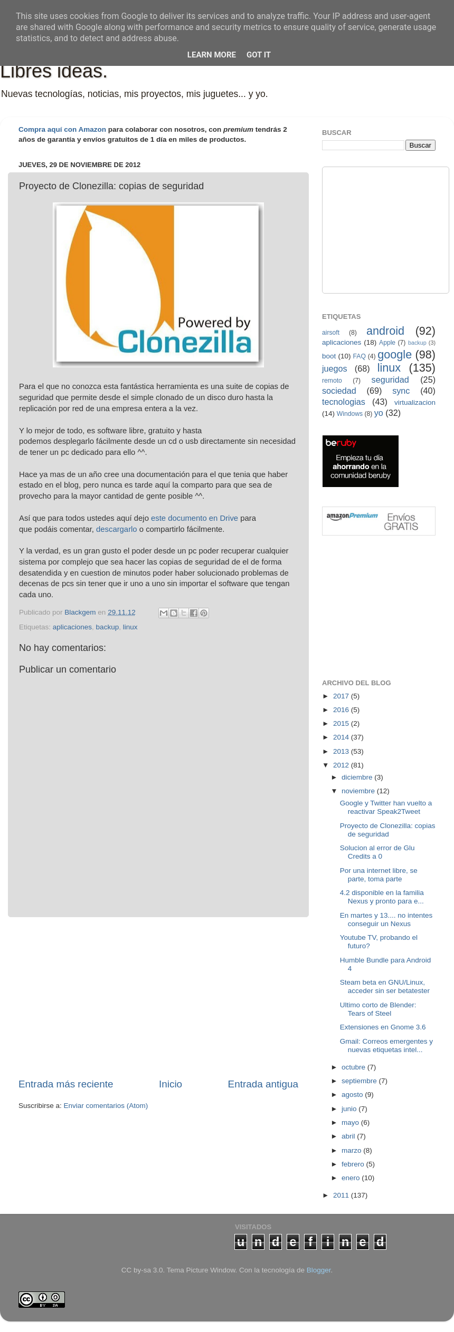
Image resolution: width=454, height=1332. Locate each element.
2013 (342, 751)
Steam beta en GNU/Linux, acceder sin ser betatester (385, 986)
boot (329, 356)
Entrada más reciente (66, 1084)
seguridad (390, 379)
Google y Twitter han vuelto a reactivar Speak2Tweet (386, 807)
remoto (332, 380)
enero (352, 1178)
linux (130, 627)
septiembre (360, 1081)
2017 (342, 696)
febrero (354, 1164)
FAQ (359, 356)
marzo (352, 1150)
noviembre (359, 791)
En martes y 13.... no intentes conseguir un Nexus (386, 919)
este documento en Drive (194, 518)
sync (401, 390)
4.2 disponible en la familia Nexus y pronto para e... (382, 897)
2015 (342, 723)
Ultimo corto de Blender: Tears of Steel (378, 1009)
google (394, 354)
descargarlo (116, 529)
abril (349, 1136)
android (385, 330)
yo (378, 412)
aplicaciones (72, 627)
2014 (342, 737)
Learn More (211, 55)
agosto (353, 1094)
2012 (342, 765)
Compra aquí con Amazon (62, 129)
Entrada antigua (263, 1084)
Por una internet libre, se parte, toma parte (379, 875)
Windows (350, 413)
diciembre (358, 777)
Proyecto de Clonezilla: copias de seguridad (388, 830)
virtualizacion (415, 402)
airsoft (330, 332)
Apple (387, 342)
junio (350, 1109)
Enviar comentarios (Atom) (106, 1106)
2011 (342, 1195)
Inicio (170, 1084)
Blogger (319, 1270)
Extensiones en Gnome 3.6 (383, 1027)
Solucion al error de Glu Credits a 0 (377, 852)
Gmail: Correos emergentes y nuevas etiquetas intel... (386, 1045)
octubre (354, 1067)
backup (107, 627)
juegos (334, 368)
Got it (259, 55)
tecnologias (343, 401)
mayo (351, 1122)
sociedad (339, 390)
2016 (342, 710)
